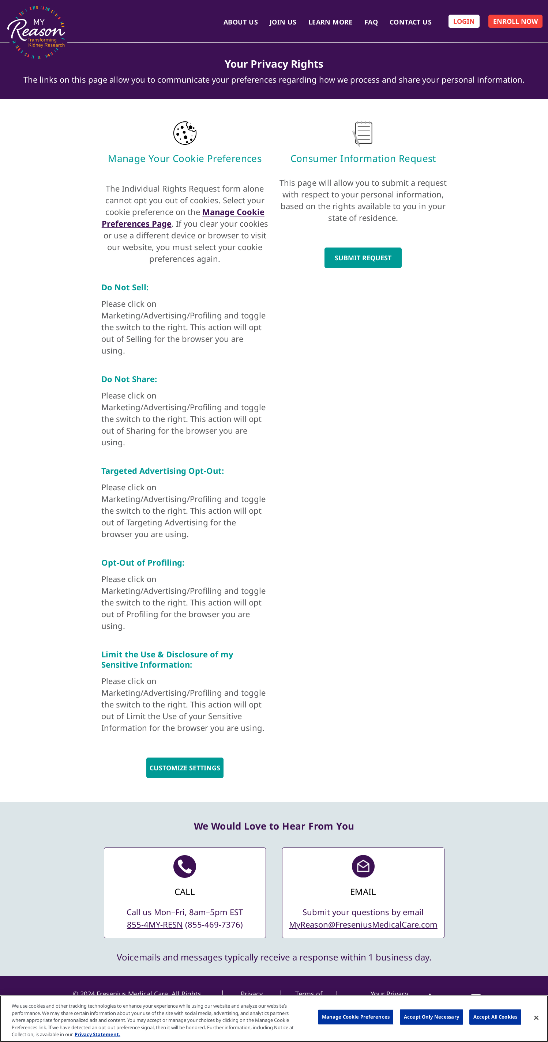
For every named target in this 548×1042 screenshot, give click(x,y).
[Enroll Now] (515, 21)
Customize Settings (185, 767)
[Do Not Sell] (185, 287)
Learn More (330, 22)
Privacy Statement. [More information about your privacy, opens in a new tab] (97, 1034)
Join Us (283, 22)
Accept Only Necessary (431, 1016)
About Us (241, 22)
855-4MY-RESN (155, 924)
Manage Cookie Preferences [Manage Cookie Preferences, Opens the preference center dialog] (356, 1016)
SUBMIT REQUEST (363, 257)
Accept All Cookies (495, 1016)
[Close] (536, 1018)
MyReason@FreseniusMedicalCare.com (363, 924)
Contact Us (411, 22)
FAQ (371, 22)
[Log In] (464, 21)
